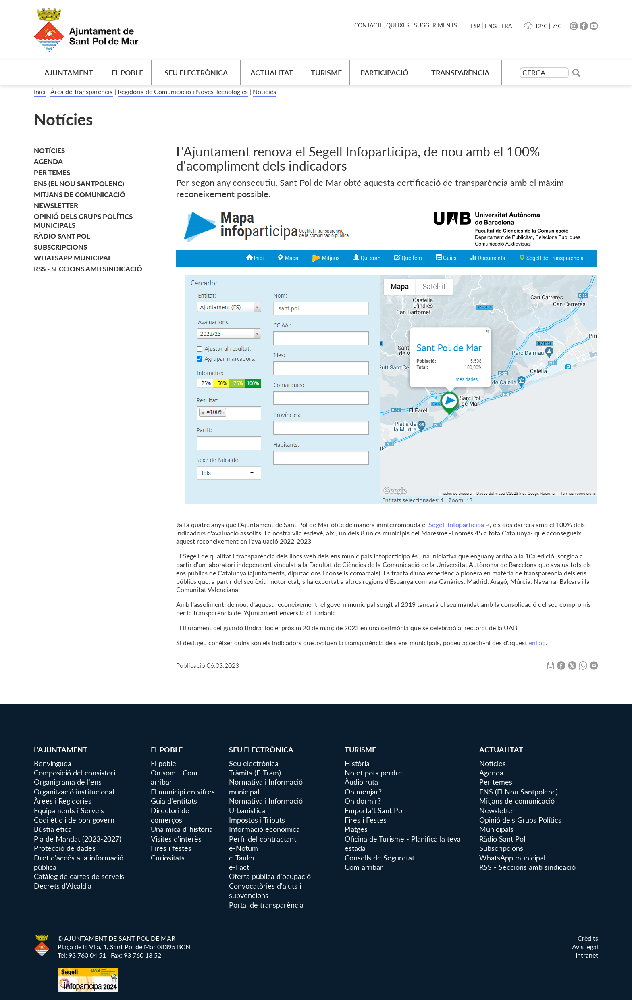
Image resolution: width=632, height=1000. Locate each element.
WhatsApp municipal (73, 258)
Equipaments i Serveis (69, 810)
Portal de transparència (266, 904)
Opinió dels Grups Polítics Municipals (83, 220)
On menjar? (363, 791)
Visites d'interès (176, 838)
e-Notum (243, 848)
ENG (491, 26)
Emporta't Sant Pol (374, 810)
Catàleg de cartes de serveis (79, 876)
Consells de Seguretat (379, 857)
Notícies (264, 91)
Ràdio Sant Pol (62, 236)
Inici (40, 91)
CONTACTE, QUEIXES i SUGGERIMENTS (405, 25)
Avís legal (585, 946)
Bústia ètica (53, 829)
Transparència (460, 72)
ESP (475, 26)
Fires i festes (171, 848)
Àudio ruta (361, 781)
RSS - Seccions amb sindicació (88, 269)
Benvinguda (52, 763)
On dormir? (363, 800)
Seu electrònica (196, 72)
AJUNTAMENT (68, 72)
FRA (506, 26)
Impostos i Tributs (257, 819)
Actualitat (271, 72)
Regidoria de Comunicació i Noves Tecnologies (183, 91)
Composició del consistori (74, 772)
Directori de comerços (170, 815)
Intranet (587, 955)
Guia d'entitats (174, 800)
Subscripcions (60, 247)
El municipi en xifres (183, 791)
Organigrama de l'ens (68, 781)
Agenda (48, 161)
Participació (384, 72)
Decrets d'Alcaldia (62, 885)
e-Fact (239, 866)
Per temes (52, 172)
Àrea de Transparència (81, 91)
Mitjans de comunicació (79, 194)
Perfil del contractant (262, 838)
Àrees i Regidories (62, 800)
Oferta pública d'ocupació (270, 876)
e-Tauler (242, 857)
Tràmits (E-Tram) (255, 772)
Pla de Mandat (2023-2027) (77, 838)
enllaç (537, 642)
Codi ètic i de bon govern (74, 819)
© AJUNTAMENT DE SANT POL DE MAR (116, 938)
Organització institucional (74, 791)
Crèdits (588, 938)
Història (357, 763)
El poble (127, 72)
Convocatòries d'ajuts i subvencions (265, 890)
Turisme (326, 72)
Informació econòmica (264, 829)
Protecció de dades (65, 848)
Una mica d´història (182, 829)
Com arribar (364, 866)
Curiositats (168, 857)
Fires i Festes (366, 819)
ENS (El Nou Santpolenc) (79, 183)
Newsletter (56, 205)
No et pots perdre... (376, 772)
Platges (356, 829)
